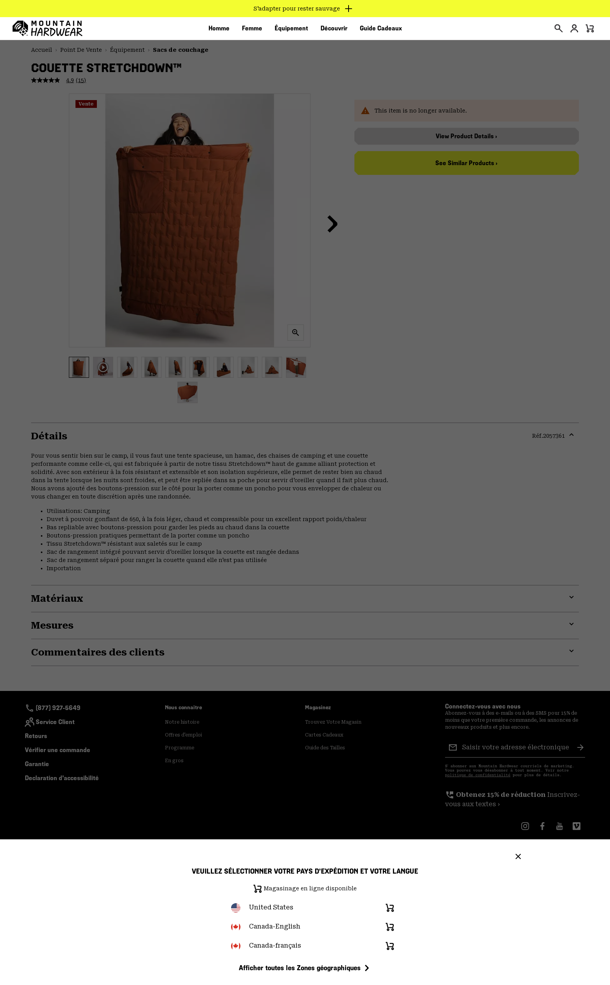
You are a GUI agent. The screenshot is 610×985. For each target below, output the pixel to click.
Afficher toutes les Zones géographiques (305, 968)
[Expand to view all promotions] (305, 8)
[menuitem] (219, 30)
